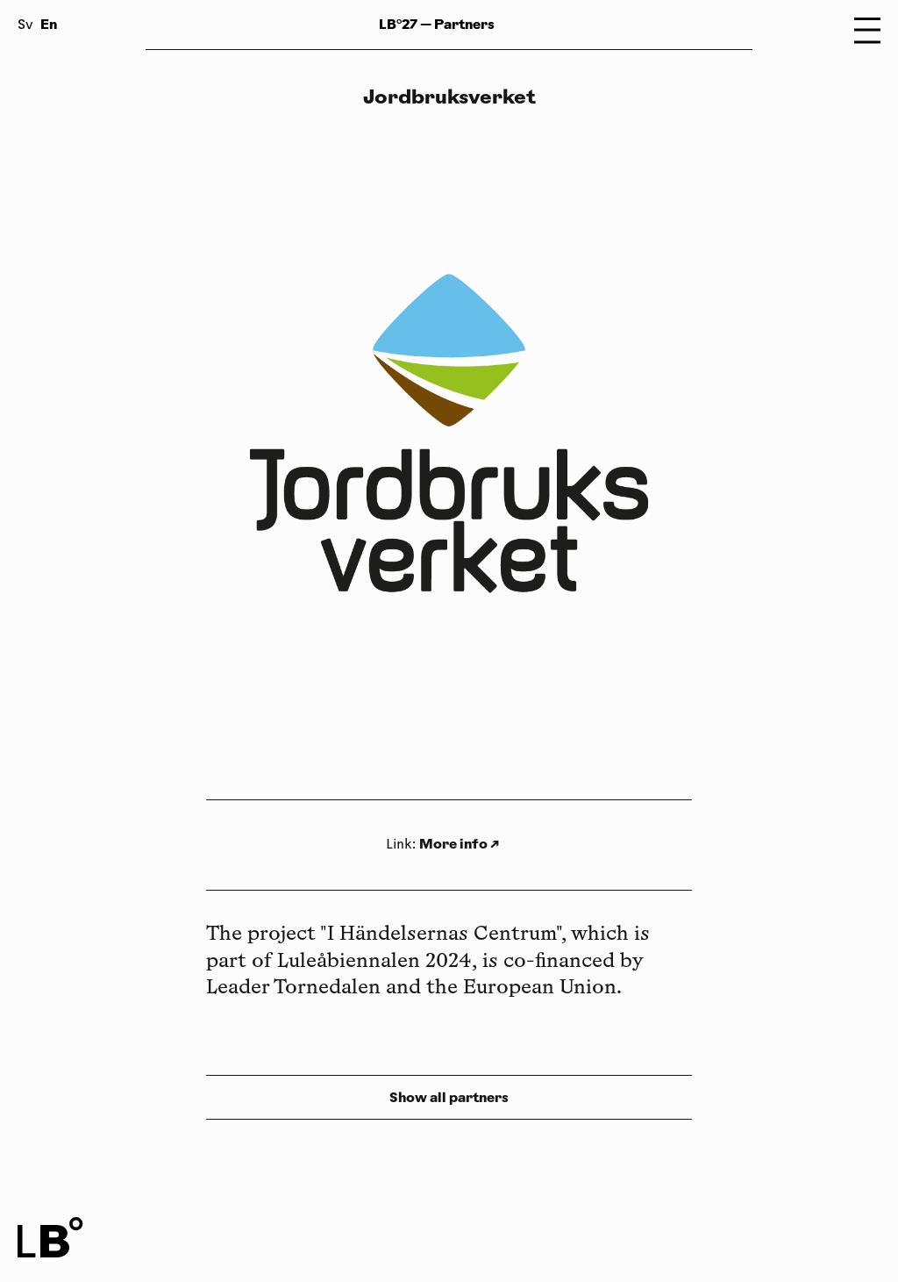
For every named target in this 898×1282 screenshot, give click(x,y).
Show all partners (449, 1097)
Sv (25, 25)
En (48, 24)
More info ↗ (459, 843)
